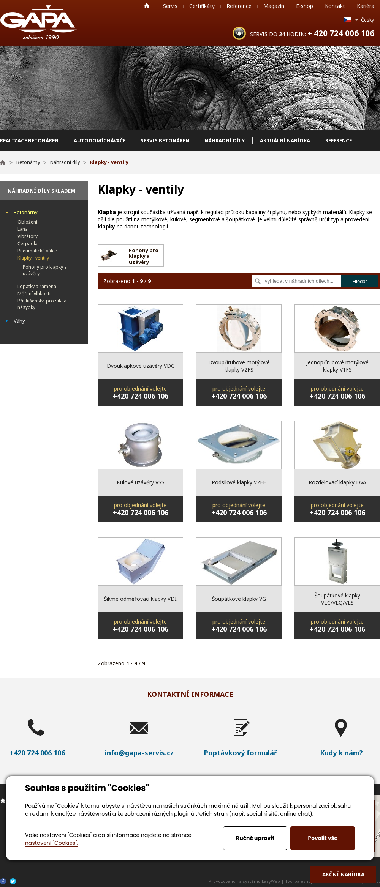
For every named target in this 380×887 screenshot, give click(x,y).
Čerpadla (27, 243)
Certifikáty (202, 5)
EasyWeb (271, 881)
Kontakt (335, 5)
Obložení (27, 222)
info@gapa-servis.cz (139, 752)
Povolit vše (322, 838)
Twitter (13, 881)
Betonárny (26, 212)
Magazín (273, 5)
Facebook (3, 881)
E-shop (304, 5)
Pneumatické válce (37, 250)
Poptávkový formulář (240, 752)
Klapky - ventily (33, 258)
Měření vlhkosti (34, 293)
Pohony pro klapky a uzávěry (45, 270)
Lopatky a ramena (36, 286)
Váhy (19, 320)
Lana (22, 229)
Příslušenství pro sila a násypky (41, 304)
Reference (239, 5)
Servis (170, 5)
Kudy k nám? (341, 752)
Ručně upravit (255, 838)
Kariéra (365, 5)
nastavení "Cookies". (51, 843)
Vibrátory (27, 236)
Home (146, 5)
